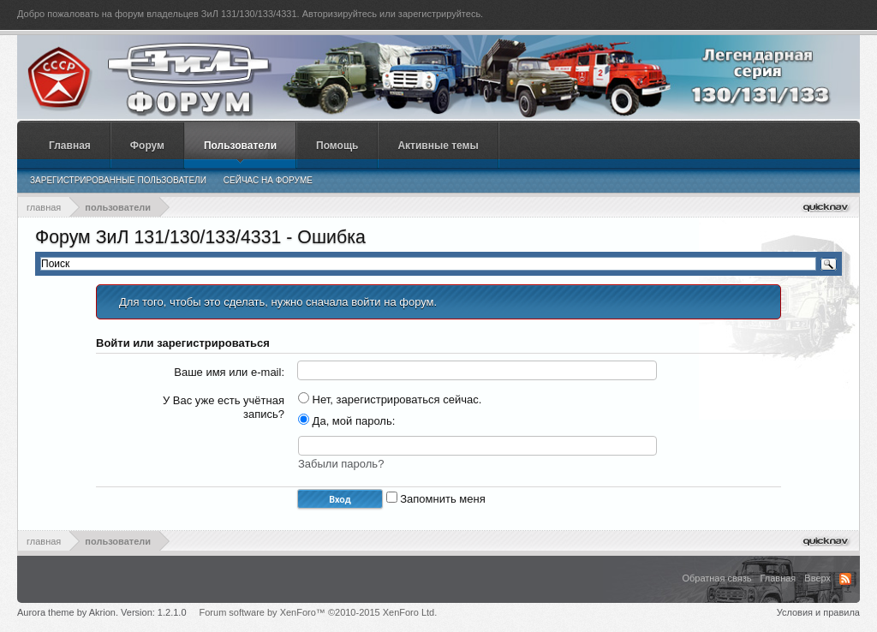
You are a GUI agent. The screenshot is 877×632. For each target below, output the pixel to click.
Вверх (817, 578)
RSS (845, 579)
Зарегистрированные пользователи (118, 180)
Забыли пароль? (341, 463)
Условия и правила (818, 612)
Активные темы (437, 146)
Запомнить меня (436, 498)
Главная (70, 146)
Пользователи (240, 146)
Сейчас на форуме (268, 180)
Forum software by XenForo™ (319, 612)
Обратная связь (716, 578)
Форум (147, 146)
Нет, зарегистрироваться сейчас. (389, 399)
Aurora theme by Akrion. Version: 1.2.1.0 (102, 612)
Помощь (337, 146)
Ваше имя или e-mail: (229, 372)
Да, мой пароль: (346, 420)
